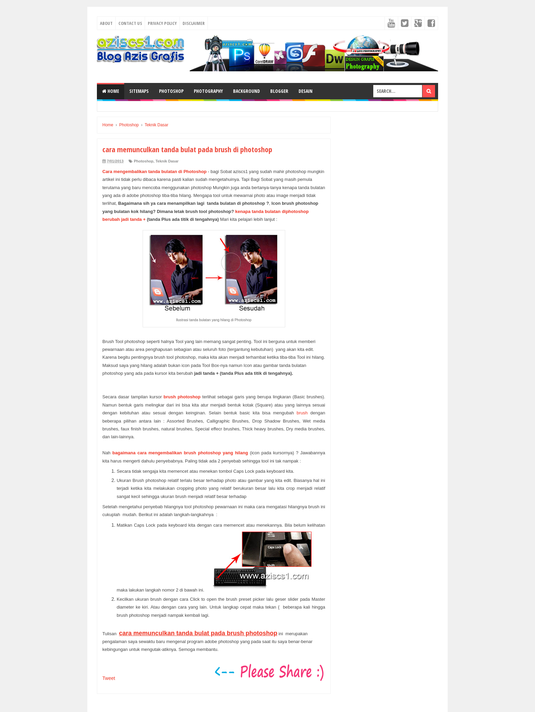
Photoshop (171, 91)
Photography (208, 91)
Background (246, 91)
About (106, 23)
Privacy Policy (162, 23)
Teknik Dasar (167, 161)
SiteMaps (139, 91)
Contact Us (130, 23)
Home (110, 91)
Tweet (108, 678)
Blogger (279, 91)
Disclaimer (194, 23)
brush (302, 412)
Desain (306, 91)
